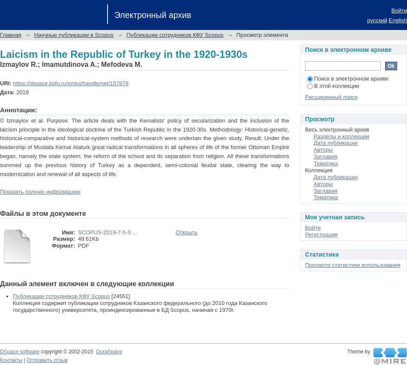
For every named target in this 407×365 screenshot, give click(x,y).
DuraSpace (109, 352)
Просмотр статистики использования (352, 265)
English (398, 20)
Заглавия (326, 156)
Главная (10, 35)
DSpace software (19, 352)
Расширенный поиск (331, 97)
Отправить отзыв (47, 360)
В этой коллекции (333, 86)
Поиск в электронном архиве (348, 78)
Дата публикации (336, 143)
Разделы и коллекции (341, 136)
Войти (399, 10)
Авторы (323, 150)
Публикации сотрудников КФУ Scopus (174, 35)
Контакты (11, 360)
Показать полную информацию (40, 191)
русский (377, 20)
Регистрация (321, 234)
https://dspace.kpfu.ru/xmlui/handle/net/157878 (71, 83)
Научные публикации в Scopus (74, 35)
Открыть (187, 232)
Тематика (326, 163)
